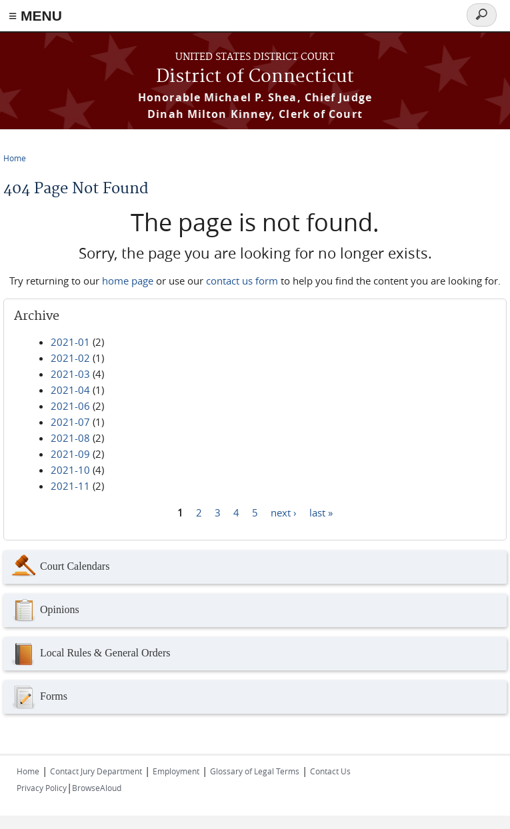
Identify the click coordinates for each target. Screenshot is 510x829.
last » (321, 511)
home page (127, 280)
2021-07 (70, 421)
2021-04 (70, 390)
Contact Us (330, 771)
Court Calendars (59, 567)
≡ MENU (35, 15)
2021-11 (70, 485)
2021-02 (70, 358)
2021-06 (70, 406)
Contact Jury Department (96, 771)
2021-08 (70, 437)
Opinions (44, 610)
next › (284, 511)
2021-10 (70, 469)
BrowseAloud (96, 787)
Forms (38, 697)
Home (14, 158)
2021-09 (70, 453)
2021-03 (70, 374)
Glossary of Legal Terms (254, 771)
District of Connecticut (255, 77)
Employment (176, 771)
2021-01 (70, 342)
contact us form (242, 280)
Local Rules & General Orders (90, 653)
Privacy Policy (42, 787)
